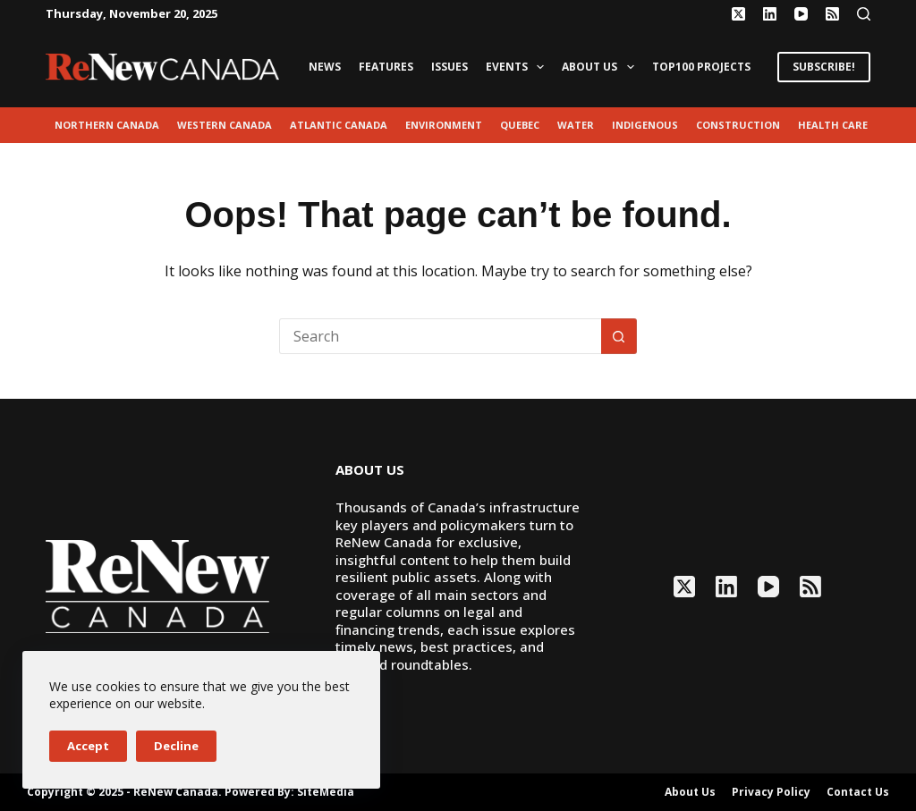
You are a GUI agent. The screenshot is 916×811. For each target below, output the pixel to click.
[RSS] (832, 14)
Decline (176, 746)
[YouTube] (801, 14)
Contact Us (858, 792)
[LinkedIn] (769, 14)
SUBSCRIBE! (824, 66)
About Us (601, 67)
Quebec (519, 124)
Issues (449, 66)
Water (575, 124)
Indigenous (645, 124)
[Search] (863, 14)
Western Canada (224, 124)
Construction (738, 124)
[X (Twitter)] (738, 14)
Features (386, 66)
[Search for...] (440, 336)
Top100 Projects (701, 66)
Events (518, 67)
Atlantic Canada (338, 124)
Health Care (833, 124)
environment (443, 124)
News (325, 66)
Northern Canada (107, 124)
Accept (88, 746)
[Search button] (619, 336)
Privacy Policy (771, 792)
